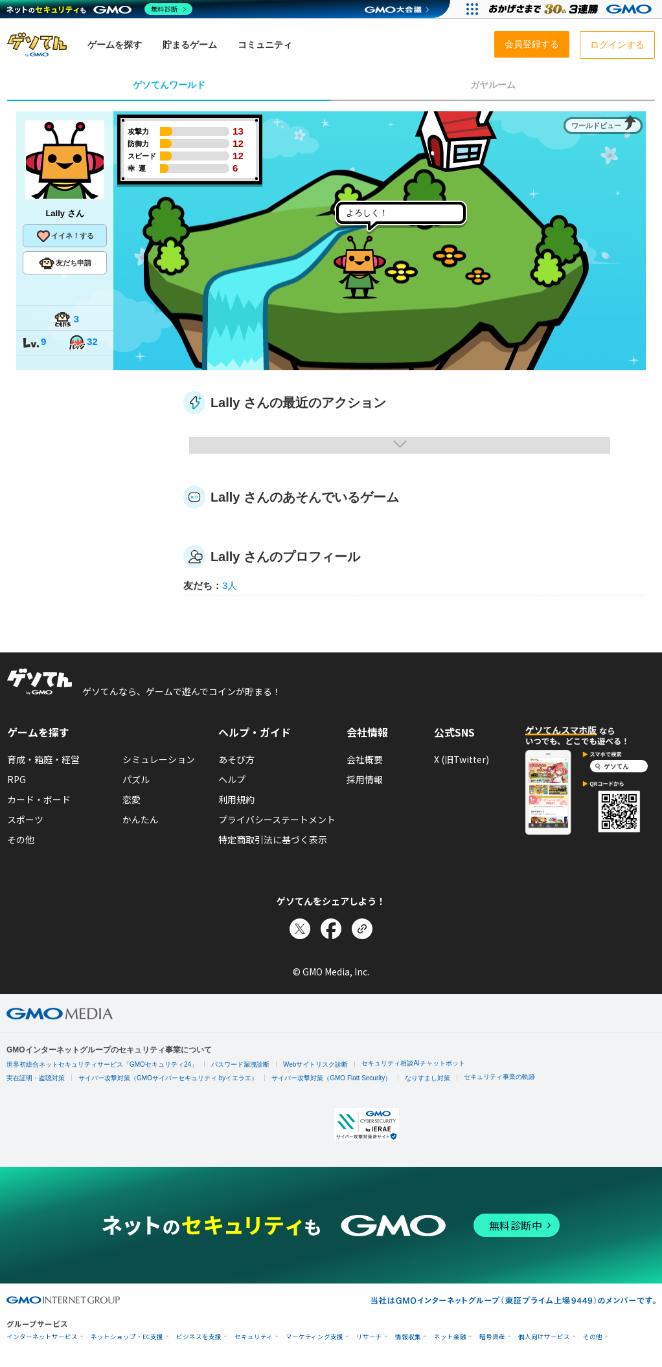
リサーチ (369, 1337)
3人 (229, 585)
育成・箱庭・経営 (43, 759)
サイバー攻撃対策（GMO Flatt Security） (331, 1078)
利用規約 (236, 799)
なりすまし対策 (427, 1078)
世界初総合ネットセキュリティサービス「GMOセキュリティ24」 (102, 1064)
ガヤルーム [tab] (493, 85)
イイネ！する (65, 236)
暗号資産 (492, 1337)
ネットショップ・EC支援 (127, 1337)
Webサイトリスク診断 (315, 1064)
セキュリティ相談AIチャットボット (412, 1063)
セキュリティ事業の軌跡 (499, 1076)
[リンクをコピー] (362, 928)
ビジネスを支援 (199, 1337)
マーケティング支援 (314, 1337)
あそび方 (236, 759)
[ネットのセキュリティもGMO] (99, 9)
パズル (136, 779)
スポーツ (25, 819)
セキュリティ (253, 1337)
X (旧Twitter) (461, 759)
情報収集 (408, 1337)
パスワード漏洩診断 (240, 1064)
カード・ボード (39, 799)
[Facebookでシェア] (331, 928)
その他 (20, 839)
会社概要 (365, 759)
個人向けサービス (544, 1337)
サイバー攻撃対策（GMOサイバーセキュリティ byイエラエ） (168, 1078)
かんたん (140, 819)
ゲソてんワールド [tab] (169, 85)
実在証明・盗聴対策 (35, 1078)
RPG (16, 779)
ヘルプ (231, 779)
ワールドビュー (596, 125)
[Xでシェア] (300, 928)
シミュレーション (158, 759)
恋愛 (131, 799)
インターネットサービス (42, 1337)
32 (83, 342)
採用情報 (365, 779)
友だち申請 (65, 263)
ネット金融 (450, 1337)
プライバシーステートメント (277, 819)
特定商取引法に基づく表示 (272, 839)
